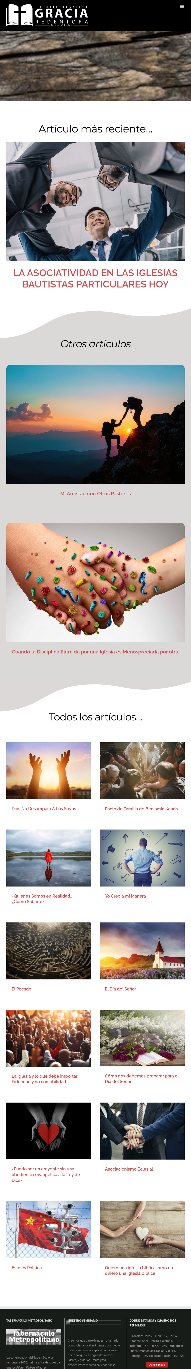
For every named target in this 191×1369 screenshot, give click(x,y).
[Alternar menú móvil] (182, 6)
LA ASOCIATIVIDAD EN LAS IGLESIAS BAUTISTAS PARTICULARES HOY (95, 278)
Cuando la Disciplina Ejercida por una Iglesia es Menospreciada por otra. (95, 652)
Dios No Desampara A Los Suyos (44, 808)
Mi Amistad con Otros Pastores (95, 493)
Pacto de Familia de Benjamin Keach (110, 808)
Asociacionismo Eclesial (36, 1042)
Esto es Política (89, 1042)
